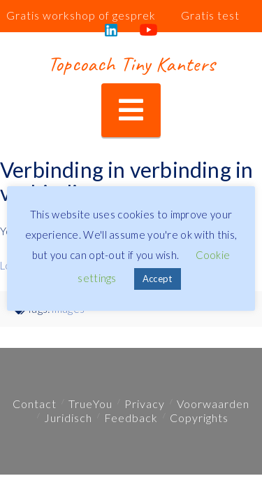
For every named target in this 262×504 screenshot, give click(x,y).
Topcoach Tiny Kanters (131, 63)
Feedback (131, 417)
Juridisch (68, 417)
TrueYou (90, 403)
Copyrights (199, 417)
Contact (35, 403)
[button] (131, 110)
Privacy (144, 403)
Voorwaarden (213, 403)
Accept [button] (158, 278)
